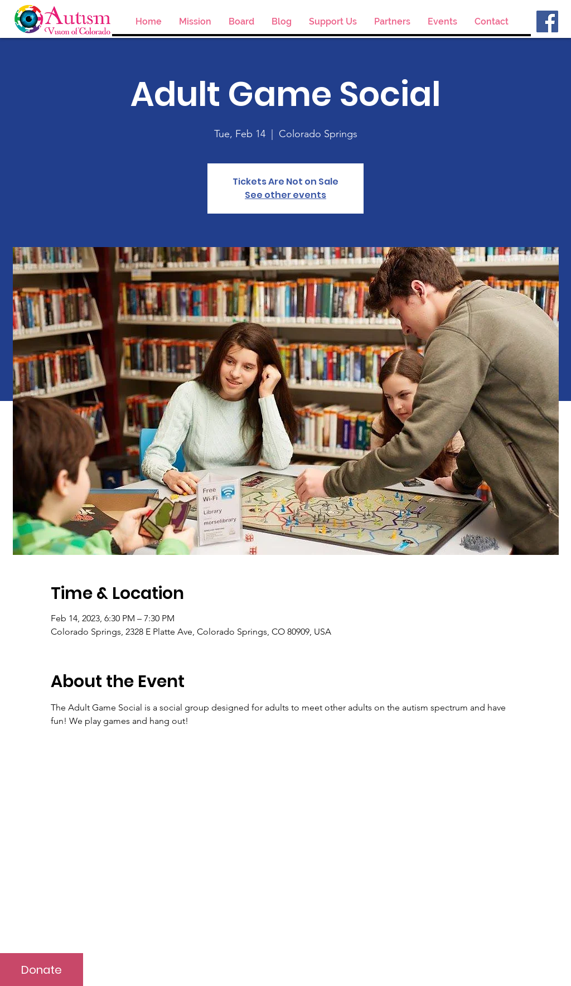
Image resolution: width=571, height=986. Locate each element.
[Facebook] (547, 21)
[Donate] (41, 969)
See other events (285, 194)
